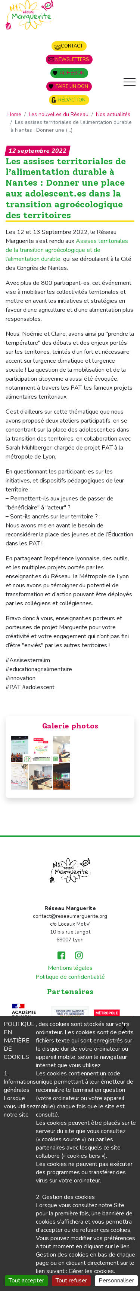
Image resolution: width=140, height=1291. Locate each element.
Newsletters (72, 59)
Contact (72, 46)
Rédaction (71, 100)
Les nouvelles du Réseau (58, 114)
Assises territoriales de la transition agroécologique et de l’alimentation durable (67, 250)
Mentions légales (70, 968)
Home (14, 114)
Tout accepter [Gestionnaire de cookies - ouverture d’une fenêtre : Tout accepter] (26, 1280)
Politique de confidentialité (70, 977)
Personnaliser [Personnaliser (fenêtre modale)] (116, 1280)
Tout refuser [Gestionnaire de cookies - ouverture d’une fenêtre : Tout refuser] (71, 1280)
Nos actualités (113, 114)
